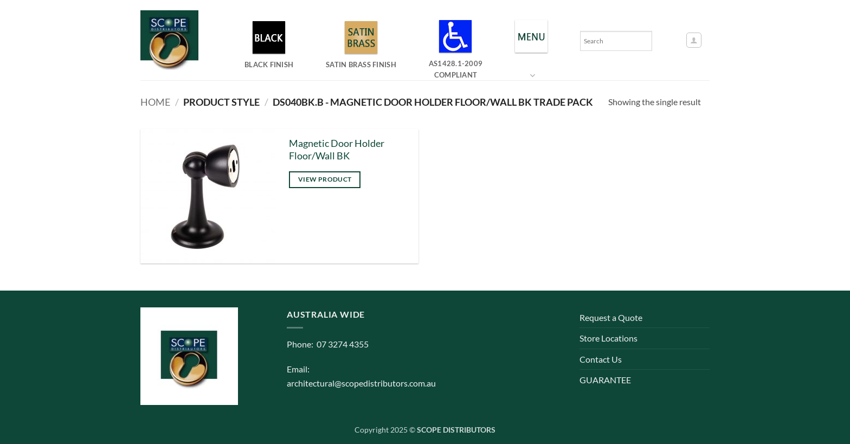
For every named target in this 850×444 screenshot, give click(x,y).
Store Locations (608, 338)
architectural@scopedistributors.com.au (361, 383)
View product (324, 179)
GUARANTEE (605, 380)
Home (155, 102)
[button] (693, 40)
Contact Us (600, 359)
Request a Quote (610, 317)
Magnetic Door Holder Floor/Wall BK (336, 150)
